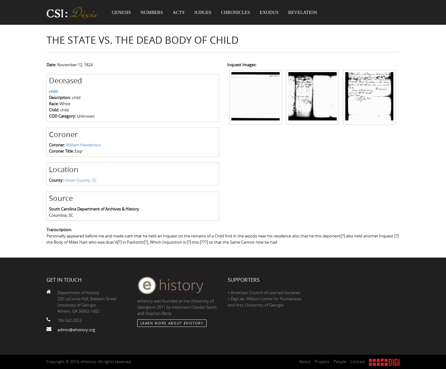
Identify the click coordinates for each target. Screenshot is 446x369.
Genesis (121, 12)
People (340, 361)
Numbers (152, 12)
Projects (322, 361)
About (305, 361)
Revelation (302, 12)
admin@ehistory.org (76, 329)
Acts (178, 12)
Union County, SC (80, 180)
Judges (203, 12)
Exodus (269, 12)
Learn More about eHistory (171, 323)
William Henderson (83, 145)
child (53, 91)
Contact (357, 361)
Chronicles (235, 12)
